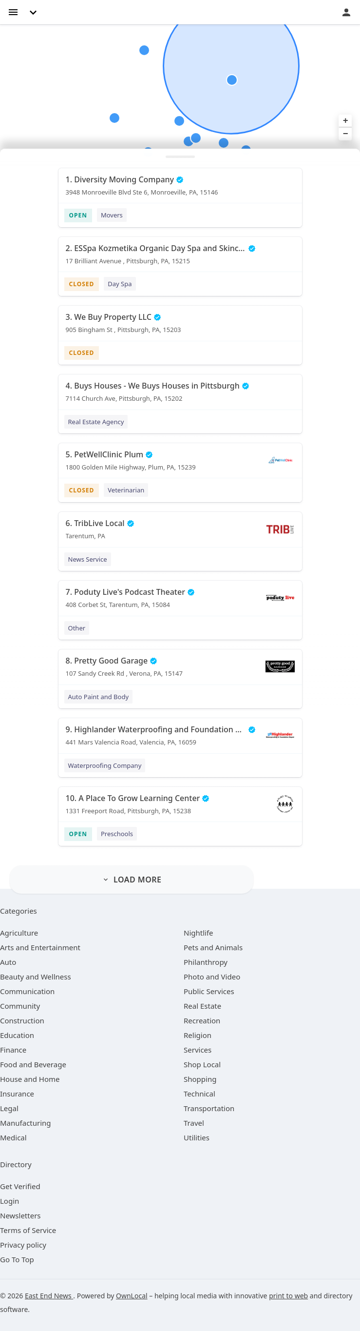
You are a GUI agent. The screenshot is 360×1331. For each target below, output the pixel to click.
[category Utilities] (196, 1137)
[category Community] (20, 1006)
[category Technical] (199, 1093)
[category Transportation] (209, 1108)
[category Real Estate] (202, 1006)
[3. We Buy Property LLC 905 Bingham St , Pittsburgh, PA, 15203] (180, 326)
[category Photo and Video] (212, 976)
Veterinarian (126, 490)
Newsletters (20, 1215)
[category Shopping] (200, 1079)
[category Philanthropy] (205, 962)
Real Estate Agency (96, 421)
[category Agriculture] (19, 933)
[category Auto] (8, 962)
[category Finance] (13, 1050)
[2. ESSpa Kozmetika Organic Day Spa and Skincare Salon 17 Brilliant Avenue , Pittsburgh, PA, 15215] (180, 258)
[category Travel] (194, 1123)
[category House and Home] (30, 1079)
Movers (112, 215)
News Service (87, 559)
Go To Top (17, 1259)
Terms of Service (28, 1230)
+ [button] (345, 121)
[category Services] (197, 1050)
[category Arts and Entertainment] (40, 947)
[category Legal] (9, 1108)
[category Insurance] (17, 1093)
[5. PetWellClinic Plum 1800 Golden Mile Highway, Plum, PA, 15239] (180, 464)
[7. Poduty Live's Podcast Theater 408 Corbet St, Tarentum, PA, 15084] (180, 601)
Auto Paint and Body (98, 696)
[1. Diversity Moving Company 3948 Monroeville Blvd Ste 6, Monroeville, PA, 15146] (180, 189)
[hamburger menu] (13, 11)
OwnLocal (132, 1295)
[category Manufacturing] (25, 1123)
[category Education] (17, 1035)
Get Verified (20, 1186)
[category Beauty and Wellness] (35, 976)
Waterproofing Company (105, 765)
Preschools (117, 833)
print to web (288, 1295)
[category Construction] (22, 1020)
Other (77, 628)
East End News (49, 1295)
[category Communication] (27, 991)
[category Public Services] (209, 991)
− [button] (345, 134)
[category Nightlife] (198, 933)
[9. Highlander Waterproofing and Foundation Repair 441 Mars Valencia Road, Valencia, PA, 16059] (180, 739)
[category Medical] (13, 1137)
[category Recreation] (202, 1020)
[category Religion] (197, 1035)
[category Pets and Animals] (213, 947)
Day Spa (120, 283)
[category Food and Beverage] (33, 1064)
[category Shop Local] (202, 1064)
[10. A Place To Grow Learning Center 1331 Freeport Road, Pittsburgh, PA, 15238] (180, 808)
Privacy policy (23, 1245)
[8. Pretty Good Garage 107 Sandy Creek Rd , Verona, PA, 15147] (180, 670)
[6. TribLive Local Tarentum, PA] (180, 533)
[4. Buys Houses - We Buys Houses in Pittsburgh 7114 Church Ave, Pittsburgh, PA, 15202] (180, 395)
